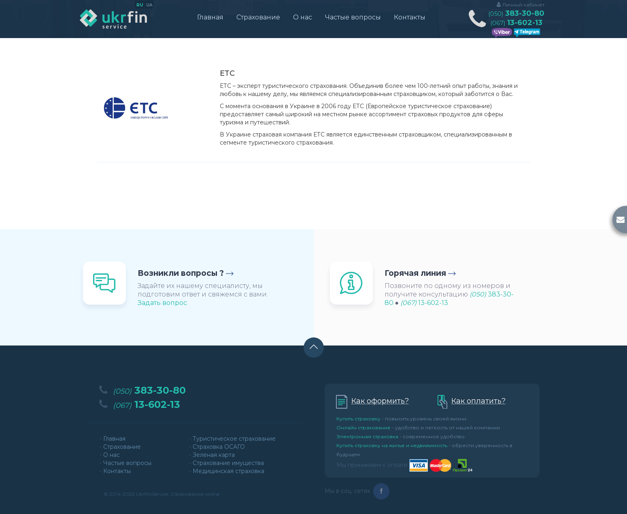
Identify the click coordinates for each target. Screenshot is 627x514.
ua (149, 5)
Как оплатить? (478, 401)
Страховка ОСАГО (219, 446)
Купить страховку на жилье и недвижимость (391, 445)
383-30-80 (516, 13)
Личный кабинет (523, 5)
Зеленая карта (214, 455)
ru (139, 5)
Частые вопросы (353, 17)
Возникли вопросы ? (181, 273)
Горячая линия (415, 273)
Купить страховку (358, 419)
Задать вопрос (162, 303)
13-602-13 (516, 23)
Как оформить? (380, 401)
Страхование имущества (228, 463)
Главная (210, 17)
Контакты (409, 17)
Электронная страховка (367, 436)
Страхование (258, 17)
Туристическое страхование (234, 438)
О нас (302, 17)
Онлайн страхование (363, 427)
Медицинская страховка (228, 471)
